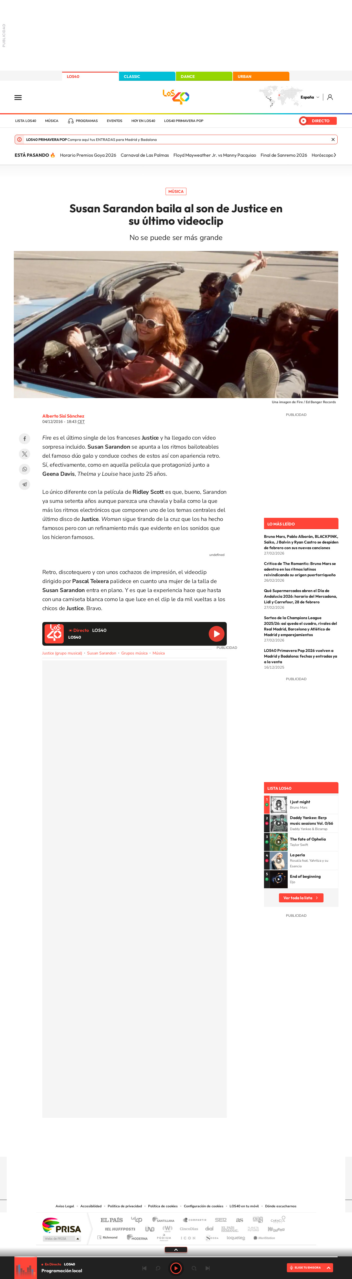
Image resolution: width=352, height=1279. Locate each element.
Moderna (136, 1235)
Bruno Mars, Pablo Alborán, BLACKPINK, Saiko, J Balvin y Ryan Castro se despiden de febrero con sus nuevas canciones (301, 542)
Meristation (263, 1235)
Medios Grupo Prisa (61, 1238)
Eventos (114, 121)
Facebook (24, 438)
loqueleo (236, 1235)
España (307, 97)
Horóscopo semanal (331, 155)
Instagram (142, 1145)
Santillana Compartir (195, 1220)
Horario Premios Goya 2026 (88, 155)
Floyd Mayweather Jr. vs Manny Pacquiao (214, 155)
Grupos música (134, 653)
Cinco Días (188, 1227)
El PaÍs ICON (188, 1235)
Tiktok (153, 1145)
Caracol (276, 1220)
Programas (87, 121)
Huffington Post (119, 1227)
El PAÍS (111, 1220)
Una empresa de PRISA (61, 1225)
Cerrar (333, 139)
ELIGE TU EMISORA (308, 1267)
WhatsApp (24, 469)
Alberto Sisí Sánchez (63, 416)
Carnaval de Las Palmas (145, 155)
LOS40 (73, 76)
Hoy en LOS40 (143, 121)
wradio (166, 1227)
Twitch (198, 1145)
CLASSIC (132, 76)
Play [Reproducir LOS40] (176, 1268)
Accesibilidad (91, 1206)
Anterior (144, 1268)
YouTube (164, 1145)
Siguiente (207, 1268)
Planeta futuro (251, 1227)
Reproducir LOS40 (217, 634)
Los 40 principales (138, 1220)
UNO (150, 1227)
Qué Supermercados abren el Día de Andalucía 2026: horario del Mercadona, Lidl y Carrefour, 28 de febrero (300, 596)
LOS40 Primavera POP (183, 121)
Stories (209, 1145)
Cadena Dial (210, 1227)
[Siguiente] (335, 155)
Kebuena (271, 1227)
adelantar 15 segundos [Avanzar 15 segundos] (194, 1268)
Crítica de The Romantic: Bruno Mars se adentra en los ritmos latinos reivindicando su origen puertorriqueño (300, 569)
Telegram (24, 484)
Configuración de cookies (203, 1206)
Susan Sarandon (101, 653)
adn (256, 1220)
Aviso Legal (65, 1206)
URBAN (244, 76)
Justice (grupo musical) (62, 653)
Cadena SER (219, 1220)
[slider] (176, 1256)
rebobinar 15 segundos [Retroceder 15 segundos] (158, 1268)
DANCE (188, 76)
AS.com (237, 1220)
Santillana (165, 1220)
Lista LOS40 (25, 121)
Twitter (24, 454)
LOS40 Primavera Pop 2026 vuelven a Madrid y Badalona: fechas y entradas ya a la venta (300, 656)
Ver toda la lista (297, 897)
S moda (211, 1235)
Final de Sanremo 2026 (284, 155)
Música (51, 121)
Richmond (108, 1235)
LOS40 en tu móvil (244, 1206)
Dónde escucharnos (280, 1206)
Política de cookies (163, 1206)
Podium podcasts (163, 1235)
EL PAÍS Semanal (230, 1227)
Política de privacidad (125, 1206)
